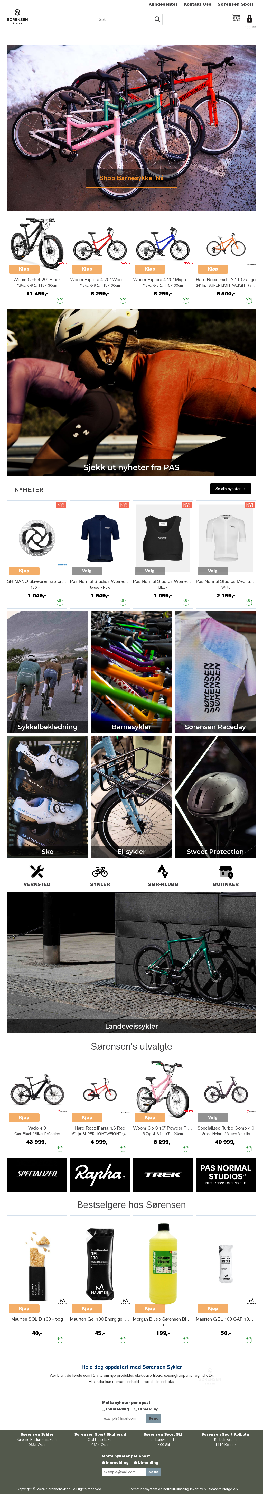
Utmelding (148, 1409)
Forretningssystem (143, 1489)
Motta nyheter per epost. (126, 1403)
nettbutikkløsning (176, 1489)
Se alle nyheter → (230, 488)
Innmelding (117, 1409)
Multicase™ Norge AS (221, 1489)
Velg (87, 571)
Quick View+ (53, 266)
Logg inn (249, 27)
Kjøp (24, 269)
